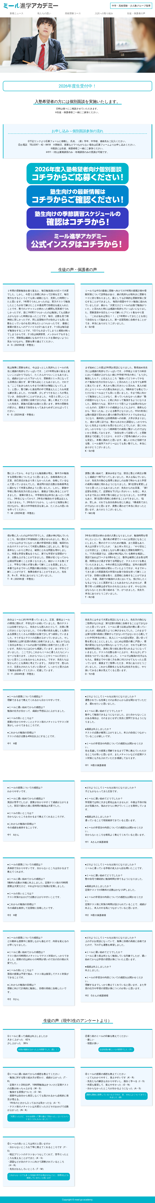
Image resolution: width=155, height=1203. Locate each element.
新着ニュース (16, 13)
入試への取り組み (104, 13)
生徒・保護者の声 (136, 13)
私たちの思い (44, 13)
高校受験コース (73, 13)
